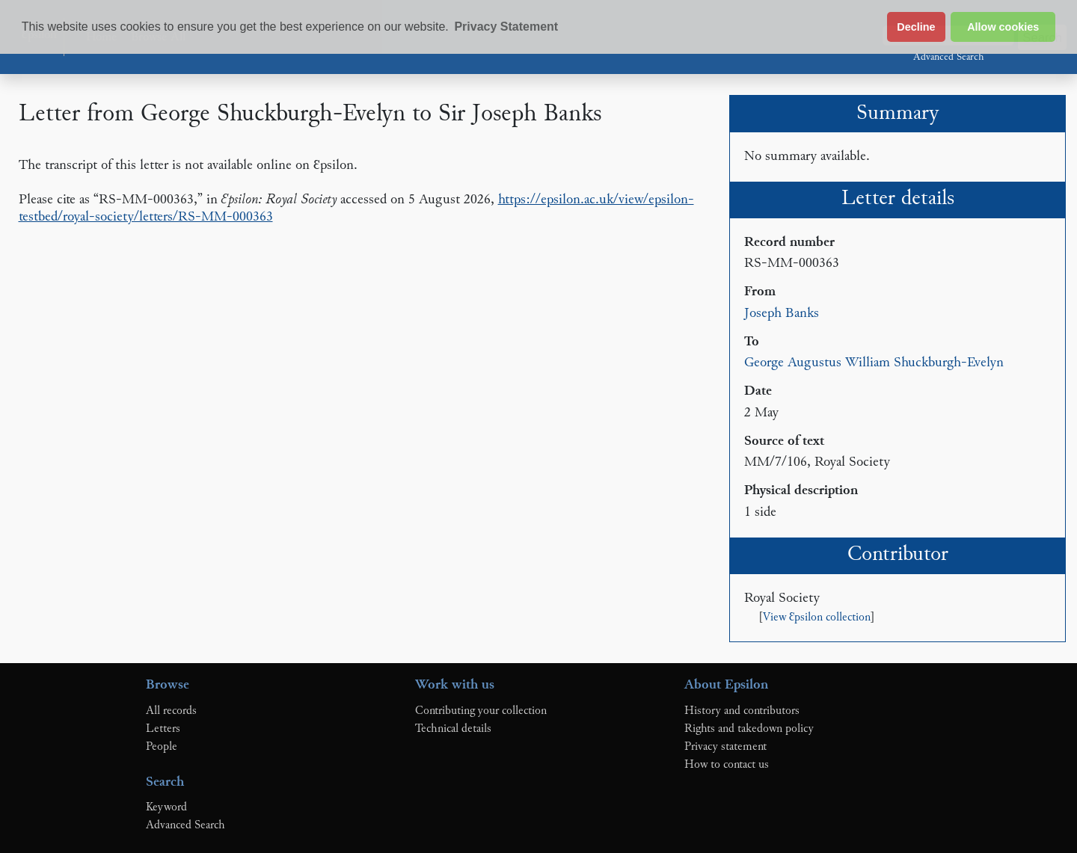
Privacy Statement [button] (506, 26)
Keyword (166, 807)
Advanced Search (948, 57)
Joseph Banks (781, 314)
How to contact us (726, 765)
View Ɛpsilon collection (817, 617)
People (161, 747)
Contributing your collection (481, 711)
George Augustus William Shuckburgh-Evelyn (874, 363)
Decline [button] (916, 27)
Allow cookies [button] (1003, 27)
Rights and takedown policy (749, 729)
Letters (163, 729)
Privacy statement (725, 747)
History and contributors (742, 711)
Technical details (453, 729)
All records (171, 711)
